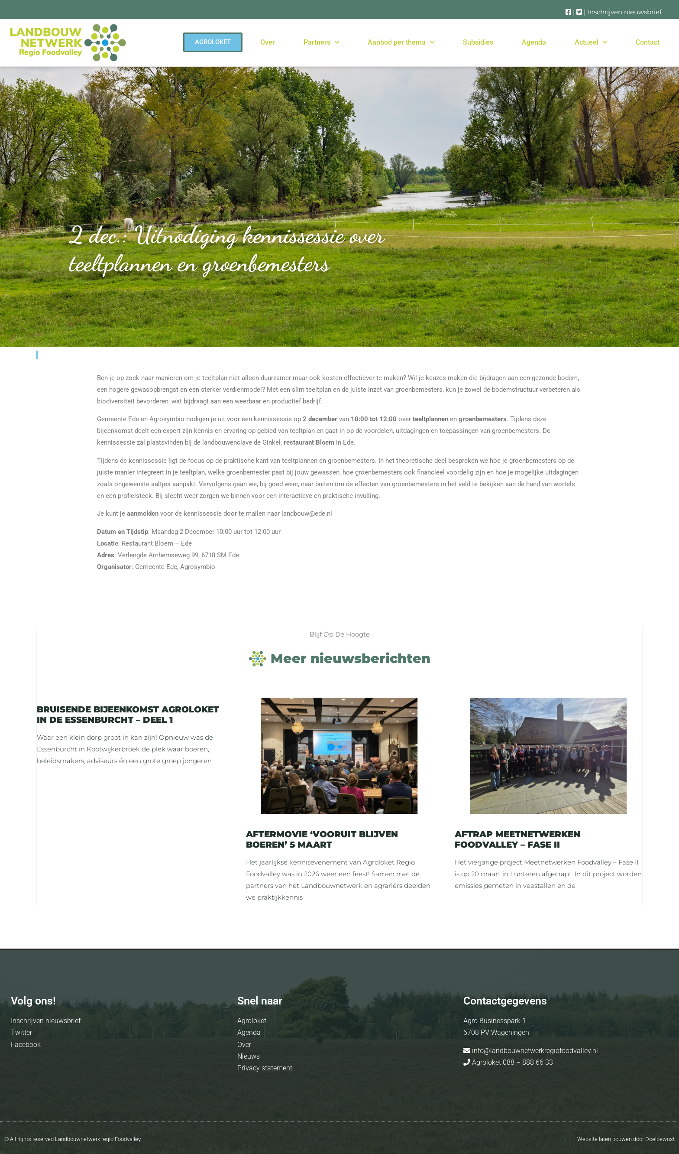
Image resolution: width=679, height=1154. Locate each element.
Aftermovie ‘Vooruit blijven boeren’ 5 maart (322, 839)
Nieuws (248, 1056)
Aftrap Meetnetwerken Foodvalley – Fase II (517, 839)
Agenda (534, 42)
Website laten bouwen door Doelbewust (626, 1139)
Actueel (591, 42)
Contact (648, 42)
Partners (321, 42)
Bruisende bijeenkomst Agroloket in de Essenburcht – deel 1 (128, 714)
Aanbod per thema (401, 42)
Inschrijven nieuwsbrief (624, 12)
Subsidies (478, 42)
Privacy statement (264, 1068)
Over (267, 42)
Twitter (21, 1032)
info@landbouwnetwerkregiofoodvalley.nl (534, 1051)
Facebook (26, 1044)
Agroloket (251, 1021)
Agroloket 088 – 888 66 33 (511, 1062)
